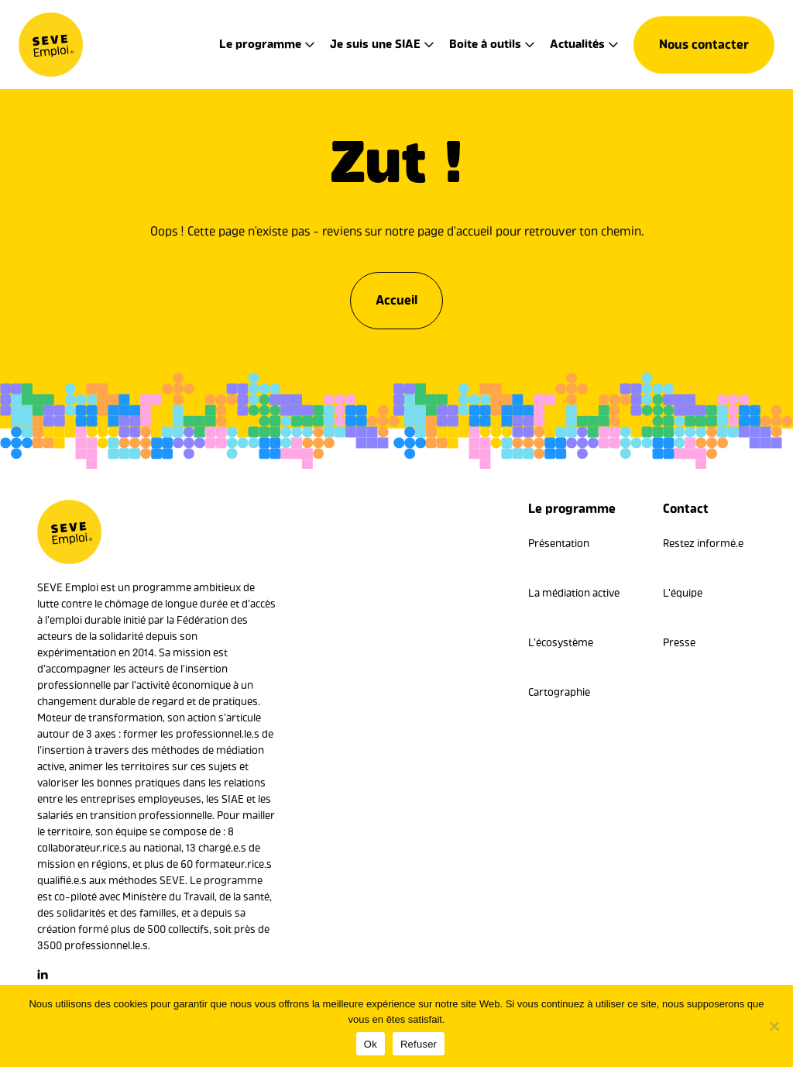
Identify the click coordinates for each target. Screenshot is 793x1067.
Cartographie (559, 692)
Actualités (577, 44)
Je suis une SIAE (375, 44)
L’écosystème (560, 642)
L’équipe (682, 593)
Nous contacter (704, 44)
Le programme (260, 44)
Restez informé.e (703, 543)
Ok (370, 1044)
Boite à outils (485, 44)
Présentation (558, 543)
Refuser (418, 1044)
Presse (679, 642)
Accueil (396, 295)
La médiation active (574, 593)
